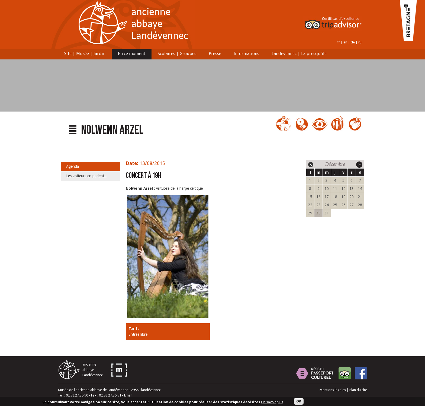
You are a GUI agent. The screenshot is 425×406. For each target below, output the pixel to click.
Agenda (72, 166)
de (353, 42)
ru (360, 42)
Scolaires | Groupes (175, 54)
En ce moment (130, 54)
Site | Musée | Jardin (83, 54)
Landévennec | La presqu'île (297, 54)
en (345, 42)
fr (338, 42)
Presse (213, 54)
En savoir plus (272, 402)
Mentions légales (333, 390)
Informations (244, 54)
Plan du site (358, 390)
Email (128, 395)
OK (298, 402)
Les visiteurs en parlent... (86, 176)
